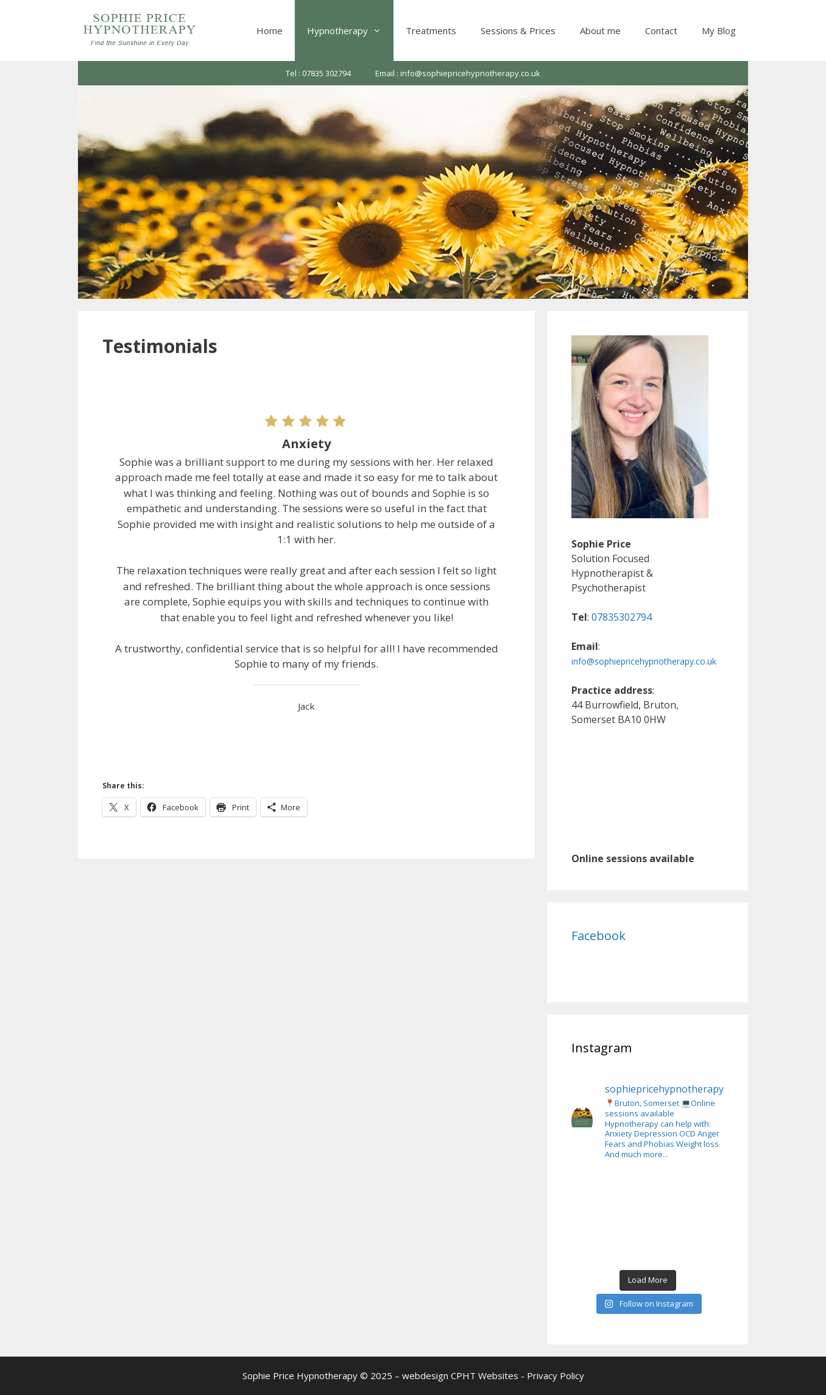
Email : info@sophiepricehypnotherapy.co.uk (457, 73)
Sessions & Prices (518, 30)
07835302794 (621, 617)
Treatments (431, 30)
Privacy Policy (555, 1375)
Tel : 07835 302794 (318, 73)
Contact (661, 30)
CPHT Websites (484, 1375)
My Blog (719, 30)
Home (269, 30)
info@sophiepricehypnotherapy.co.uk (643, 661)
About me (600, 30)
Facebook (598, 935)
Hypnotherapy (350, 30)
